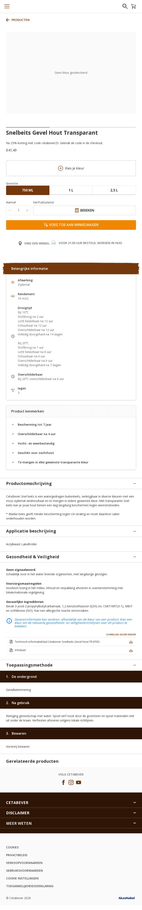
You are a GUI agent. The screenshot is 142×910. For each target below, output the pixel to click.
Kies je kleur (71, 168)
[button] (131, 633)
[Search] (125, 6)
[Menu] (6, 6)
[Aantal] (18, 210)
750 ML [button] (28, 190)
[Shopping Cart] (133, 6)
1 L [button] (71, 190)
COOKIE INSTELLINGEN (22, 842)
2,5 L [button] (114, 190)
